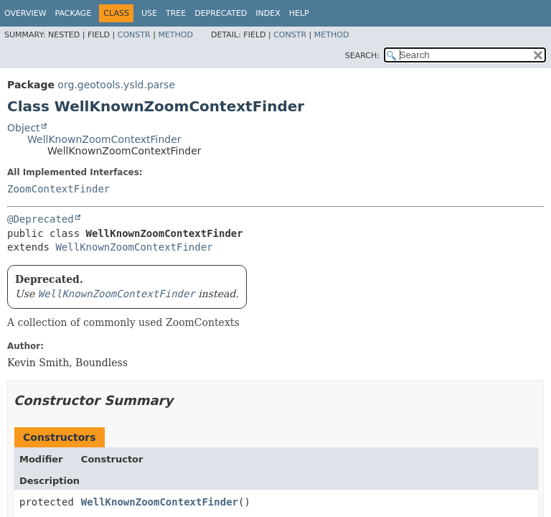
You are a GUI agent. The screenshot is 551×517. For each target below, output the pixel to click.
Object (23, 128)
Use (149, 13)
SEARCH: (362, 55)
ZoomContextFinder (58, 189)
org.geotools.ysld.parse (116, 84)
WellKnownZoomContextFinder (104, 139)
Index (267, 13)
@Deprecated (40, 219)
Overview (25, 13)
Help (299, 13)
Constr (134, 34)
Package (73, 13)
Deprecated (220, 13)
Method (175, 34)
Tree (176, 13)
